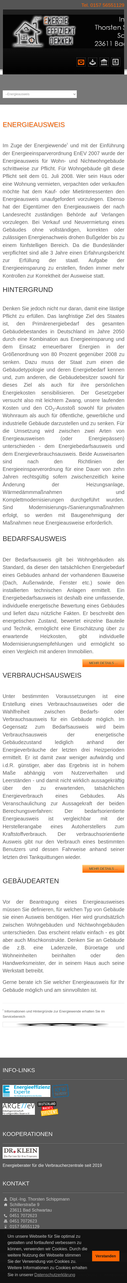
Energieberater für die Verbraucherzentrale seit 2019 (52, 1165)
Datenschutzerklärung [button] (54, 1275)
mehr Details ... (103, 663)
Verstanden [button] (106, 1256)
